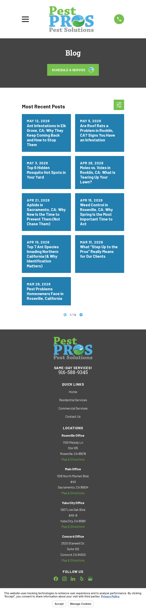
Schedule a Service (73, 69)
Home (73, 392)
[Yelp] (81, 579)
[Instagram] (64, 579)
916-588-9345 (73, 372)
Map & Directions (73, 459)
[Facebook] (56, 579)
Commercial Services (73, 408)
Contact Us (73, 416)
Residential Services (73, 400)
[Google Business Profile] (90, 579)
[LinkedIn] (73, 579)
